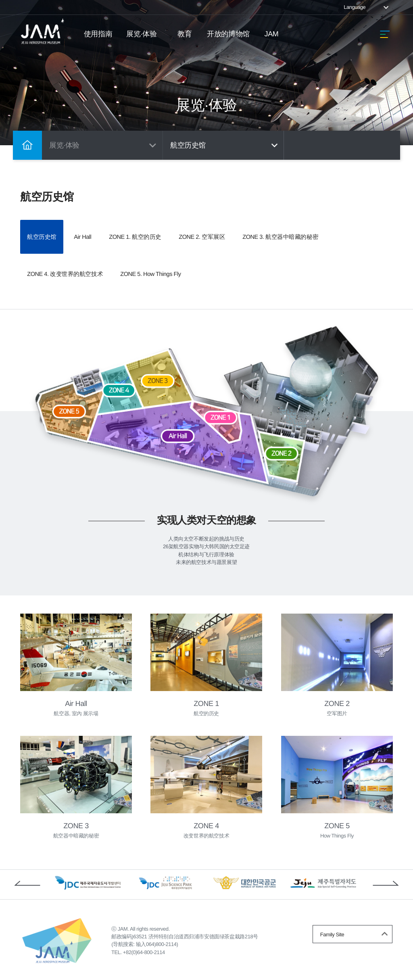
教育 (185, 34)
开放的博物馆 (228, 34)
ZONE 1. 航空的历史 (174, 231)
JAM (272, 34)
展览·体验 (141, 34)
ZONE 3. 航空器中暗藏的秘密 (74, 257)
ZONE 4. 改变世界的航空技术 (187, 257)
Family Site (355, 917)
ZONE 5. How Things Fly (293, 257)
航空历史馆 (225, 145)
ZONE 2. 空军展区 (259, 231)
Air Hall (105, 231)
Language (367, 7)
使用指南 (98, 34)
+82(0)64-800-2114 (147, 939)
